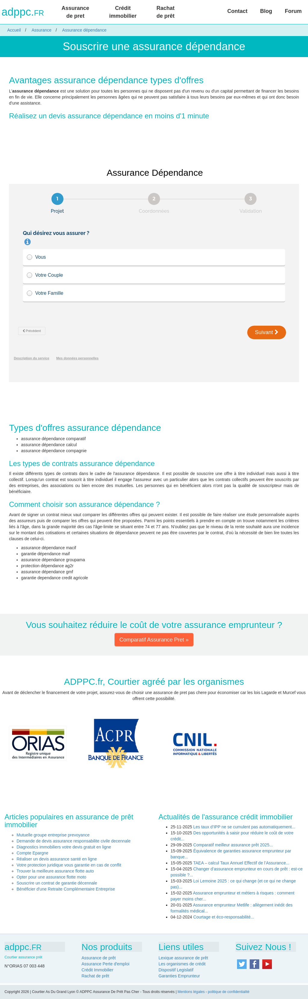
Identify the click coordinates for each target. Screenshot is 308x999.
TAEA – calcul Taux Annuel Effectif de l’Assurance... (241, 862)
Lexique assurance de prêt (183, 957)
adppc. (23, 12)
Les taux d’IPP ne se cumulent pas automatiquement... (244, 826)
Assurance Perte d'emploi (105, 963)
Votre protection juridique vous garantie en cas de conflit (69, 865)
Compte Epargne (32, 853)
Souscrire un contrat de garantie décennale (57, 883)
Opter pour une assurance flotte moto (51, 877)
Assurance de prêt (99, 957)
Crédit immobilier (123, 12)
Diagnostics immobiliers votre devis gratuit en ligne (64, 847)
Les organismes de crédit (182, 963)
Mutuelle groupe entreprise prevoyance (53, 835)
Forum (293, 11)
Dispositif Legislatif (176, 969)
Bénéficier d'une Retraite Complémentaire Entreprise (66, 889)
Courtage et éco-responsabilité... (223, 917)
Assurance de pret (75, 12)
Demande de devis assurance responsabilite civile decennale (74, 841)
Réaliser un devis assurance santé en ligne (57, 859)
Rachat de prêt (165, 12)
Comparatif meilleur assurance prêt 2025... (233, 844)
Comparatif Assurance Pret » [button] (154, 640)
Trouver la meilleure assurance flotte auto (55, 871)
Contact (237, 11)
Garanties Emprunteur (179, 975)
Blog (266, 11)
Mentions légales (191, 992)
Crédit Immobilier (97, 969)
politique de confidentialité (228, 992)
